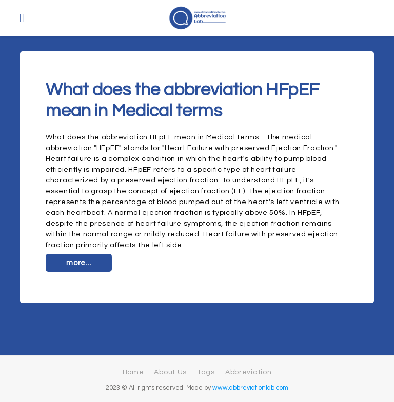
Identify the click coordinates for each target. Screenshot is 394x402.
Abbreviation (248, 372)
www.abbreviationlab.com (250, 388)
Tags (206, 372)
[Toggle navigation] (21, 18)
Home (133, 372)
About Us (170, 372)
